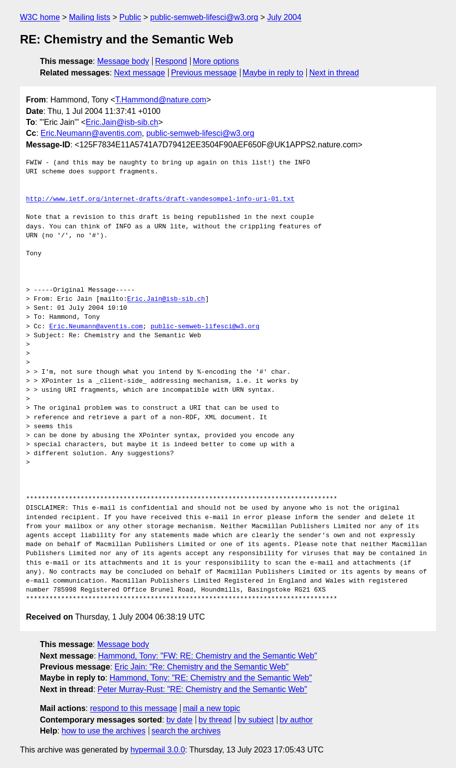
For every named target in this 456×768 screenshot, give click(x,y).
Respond (171, 61)
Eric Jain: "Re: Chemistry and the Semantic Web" (201, 667)
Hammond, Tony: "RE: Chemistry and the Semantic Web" (211, 678)
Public (130, 17)
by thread (215, 720)
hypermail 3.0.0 (157, 750)
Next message (139, 72)
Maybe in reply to (272, 72)
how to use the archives (104, 731)
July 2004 (284, 17)
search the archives (186, 731)
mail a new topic (211, 708)
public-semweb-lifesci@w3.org (204, 17)
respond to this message (133, 708)
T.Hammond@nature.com (161, 99)
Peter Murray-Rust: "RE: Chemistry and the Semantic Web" (202, 689)
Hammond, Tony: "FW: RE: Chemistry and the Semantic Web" (207, 656)
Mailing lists (89, 17)
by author (296, 720)
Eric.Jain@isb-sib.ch (122, 122)
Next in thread (334, 72)
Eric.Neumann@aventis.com (91, 133)
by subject (255, 720)
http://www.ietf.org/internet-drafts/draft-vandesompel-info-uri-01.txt (160, 199)
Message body (123, 61)
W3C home (40, 17)
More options (216, 61)
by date (179, 720)
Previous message (204, 72)
